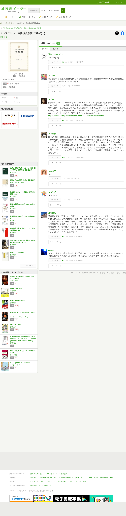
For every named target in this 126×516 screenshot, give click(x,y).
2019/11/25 (80, 157)
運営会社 (33, 477)
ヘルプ (32, 481)
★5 (63, 120)
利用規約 (64, 474)
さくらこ (52, 99)
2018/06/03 (79, 236)
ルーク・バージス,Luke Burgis (19, 317)
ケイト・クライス (15, 365)
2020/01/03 (79, 120)
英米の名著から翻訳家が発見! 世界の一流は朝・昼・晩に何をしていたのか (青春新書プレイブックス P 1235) (23, 338)
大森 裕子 (13, 291)
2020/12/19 (76, 86)
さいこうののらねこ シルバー (20, 363)
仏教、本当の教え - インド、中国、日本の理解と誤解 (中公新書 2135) (23, 169)
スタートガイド (51, 474)
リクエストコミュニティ (78, 481)
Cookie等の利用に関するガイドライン (72, 477)
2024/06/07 (79, 62)
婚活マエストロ (15, 324)
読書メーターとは (36, 474)
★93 (63, 157)
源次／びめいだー (55, 54)
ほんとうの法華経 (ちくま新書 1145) (22, 180)
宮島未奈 (13, 303)
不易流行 (52, 134)
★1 (63, 62)
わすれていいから (16, 288)
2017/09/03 (79, 260)
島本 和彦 (13, 355)
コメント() (69, 62)
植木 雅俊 (9, 23)
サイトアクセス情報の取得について (101, 477)
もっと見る (28, 265)
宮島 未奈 (13, 327)
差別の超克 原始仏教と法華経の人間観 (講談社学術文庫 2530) (22, 241)
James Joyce (14, 280)
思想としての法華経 (17, 252)
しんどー (52, 171)
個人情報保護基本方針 (47, 477)
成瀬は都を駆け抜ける (17, 300)
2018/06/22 (76, 199)
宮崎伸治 (13, 343)
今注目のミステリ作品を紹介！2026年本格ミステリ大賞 (22, 28)
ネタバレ (56, 49)
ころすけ (52, 192)
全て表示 (45, 49)
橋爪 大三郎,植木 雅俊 (17, 182)
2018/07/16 (76, 178)
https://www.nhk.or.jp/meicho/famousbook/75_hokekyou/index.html (76, 116)
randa (50, 250)
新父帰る (52, 213)
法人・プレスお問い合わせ (56, 481)
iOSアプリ (47, 485)
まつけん (52, 75)
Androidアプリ (35, 485)
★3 (63, 260)
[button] (63, 10)
